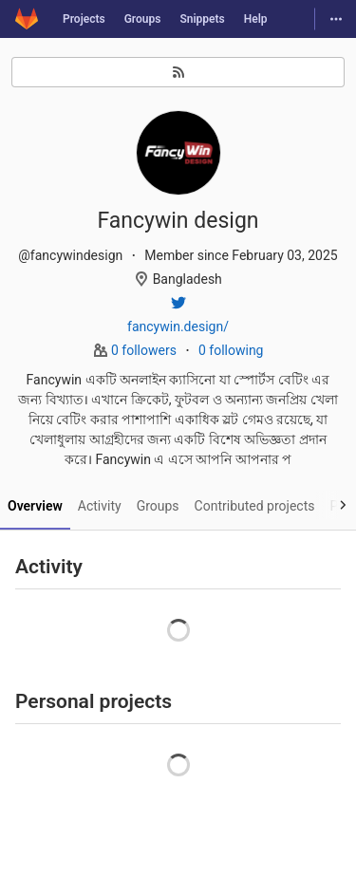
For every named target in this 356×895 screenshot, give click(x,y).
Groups (142, 19)
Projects (84, 19)
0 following (231, 350)
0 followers (145, 350)
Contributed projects (255, 505)
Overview (35, 505)
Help (256, 19)
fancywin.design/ (178, 326)
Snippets (201, 19)
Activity (100, 505)
